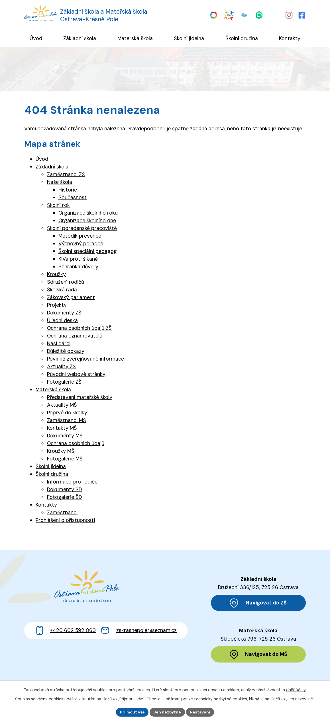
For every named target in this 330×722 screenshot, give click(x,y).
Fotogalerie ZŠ (64, 382)
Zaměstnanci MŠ (66, 420)
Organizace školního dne (87, 221)
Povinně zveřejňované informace (85, 359)
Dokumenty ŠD (64, 490)
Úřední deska (62, 321)
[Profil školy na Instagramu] (288, 14)
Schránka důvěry (78, 267)
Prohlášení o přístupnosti (65, 520)
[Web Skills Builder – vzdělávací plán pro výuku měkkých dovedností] (214, 15)
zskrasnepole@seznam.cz (146, 636)
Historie (67, 190)
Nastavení (200, 711)
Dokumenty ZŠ (64, 313)
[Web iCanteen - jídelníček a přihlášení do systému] (244, 15)
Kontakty (46, 505)
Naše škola (59, 182)
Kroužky (56, 274)
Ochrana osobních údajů (75, 444)
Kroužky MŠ (60, 451)
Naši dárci (58, 344)
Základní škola (52, 167)
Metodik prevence (79, 236)
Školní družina (52, 474)
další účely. (296, 689)
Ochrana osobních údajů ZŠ (79, 328)
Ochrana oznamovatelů (74, 336)
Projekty (57, 305)
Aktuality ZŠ (61, 367)
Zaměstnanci (62, 513)
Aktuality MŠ (62, 405)
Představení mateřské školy (79, 397)
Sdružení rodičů (65, 282)
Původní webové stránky (76, 374)
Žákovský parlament (71, 298)
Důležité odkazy (65, 351)
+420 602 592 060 (73, 636)
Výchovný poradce (80, 244)
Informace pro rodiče (72, 482)
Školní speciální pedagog (87, 251)
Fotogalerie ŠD (64, 497)
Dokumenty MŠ (65, 436)
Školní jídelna (51, 467)
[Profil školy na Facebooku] (302, 14)
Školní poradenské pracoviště (82, 228)
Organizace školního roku (88, 213)
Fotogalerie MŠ (65, 459)
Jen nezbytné (167, 711)
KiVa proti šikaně (78, 259)
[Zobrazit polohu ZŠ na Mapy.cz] (258, 603)
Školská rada (62, 290)
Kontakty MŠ (62, 428)
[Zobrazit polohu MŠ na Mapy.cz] (258, 655)
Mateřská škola (53, 390)
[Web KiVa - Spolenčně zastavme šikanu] (229, 15)
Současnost (72, 198)
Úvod (42, 159)
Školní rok (58, 205)
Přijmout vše (131, 711)
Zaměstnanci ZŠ (66, 175)
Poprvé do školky (67, 413)
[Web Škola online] (259, 15)
